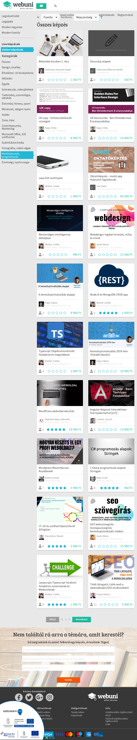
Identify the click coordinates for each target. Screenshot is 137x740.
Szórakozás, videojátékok (17, 89)
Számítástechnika (13, 142)
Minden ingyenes (12, 27)
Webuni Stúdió (44, 718)
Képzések (76, 715)
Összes (6, 61)
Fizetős (50, 17)
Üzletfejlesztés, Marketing (11, 127)
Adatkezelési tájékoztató (119, 712)
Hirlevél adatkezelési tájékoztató (116, 720)
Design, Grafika (11, 67)
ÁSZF (108, 715)
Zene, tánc (8, 120)
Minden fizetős (11, 32)
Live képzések (11, 44)
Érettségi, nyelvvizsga (15, 162)
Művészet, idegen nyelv (16, 109)
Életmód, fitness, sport (16, 103)
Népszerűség (86, 17)
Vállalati (7, 78)
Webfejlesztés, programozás (11, 155)
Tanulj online (77, 712)
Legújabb (7, 21)
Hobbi (5, 114)
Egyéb (5, 84)
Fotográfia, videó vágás (16, 148)
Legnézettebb (10, 16)
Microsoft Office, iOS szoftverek (14, 135)
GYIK (107, 724)
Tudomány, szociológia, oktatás (16, 96)
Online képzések (12, 49)
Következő (81, 619)
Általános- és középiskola (17, 73)
